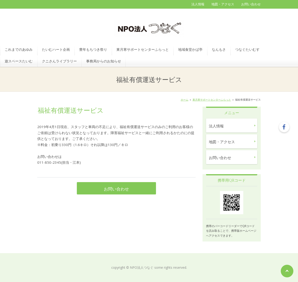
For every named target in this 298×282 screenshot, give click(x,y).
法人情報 (197, 4)
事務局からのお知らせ (103, 61)
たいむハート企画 (56, 49)
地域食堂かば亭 (190, 49)
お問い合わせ (251, 4)
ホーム (184, 99)
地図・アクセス (222, 4)
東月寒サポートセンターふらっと (142, 49)
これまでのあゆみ (19, 49)
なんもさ (219, 49)
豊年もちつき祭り (93, 49)
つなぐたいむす (247, 49)
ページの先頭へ (287, 271)
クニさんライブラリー (59, 61)
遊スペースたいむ (19, 61)
